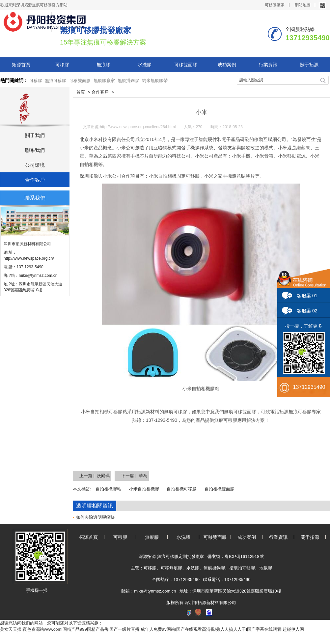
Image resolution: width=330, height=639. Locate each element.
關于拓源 (309, 64)
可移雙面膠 (185, 64)
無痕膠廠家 (104, 80)
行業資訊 (268, 64)
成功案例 (227, 64)
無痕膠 (103, 64)
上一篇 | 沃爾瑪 (94, 475)
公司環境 (35, 165)
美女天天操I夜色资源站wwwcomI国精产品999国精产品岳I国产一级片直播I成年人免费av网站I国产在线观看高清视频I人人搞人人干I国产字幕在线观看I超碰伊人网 (152, 629)
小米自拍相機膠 (144, 488)
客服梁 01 (307, 295)
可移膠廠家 (275, 5)
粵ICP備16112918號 (244, 556)
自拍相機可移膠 (182, 488)
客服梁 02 (307, 310)
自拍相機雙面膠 (219, 488)
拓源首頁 (21, 64)
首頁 (80, 92)
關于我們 (35, 135)
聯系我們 (35, 150)
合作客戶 (35, 180)
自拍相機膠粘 (108, 488)
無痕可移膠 (55, 80)
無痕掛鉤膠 (128, 80)
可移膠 (62, 64)
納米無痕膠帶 (155, 80)
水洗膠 (144, 64)
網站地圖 (303, 5)
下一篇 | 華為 (134, 475)
